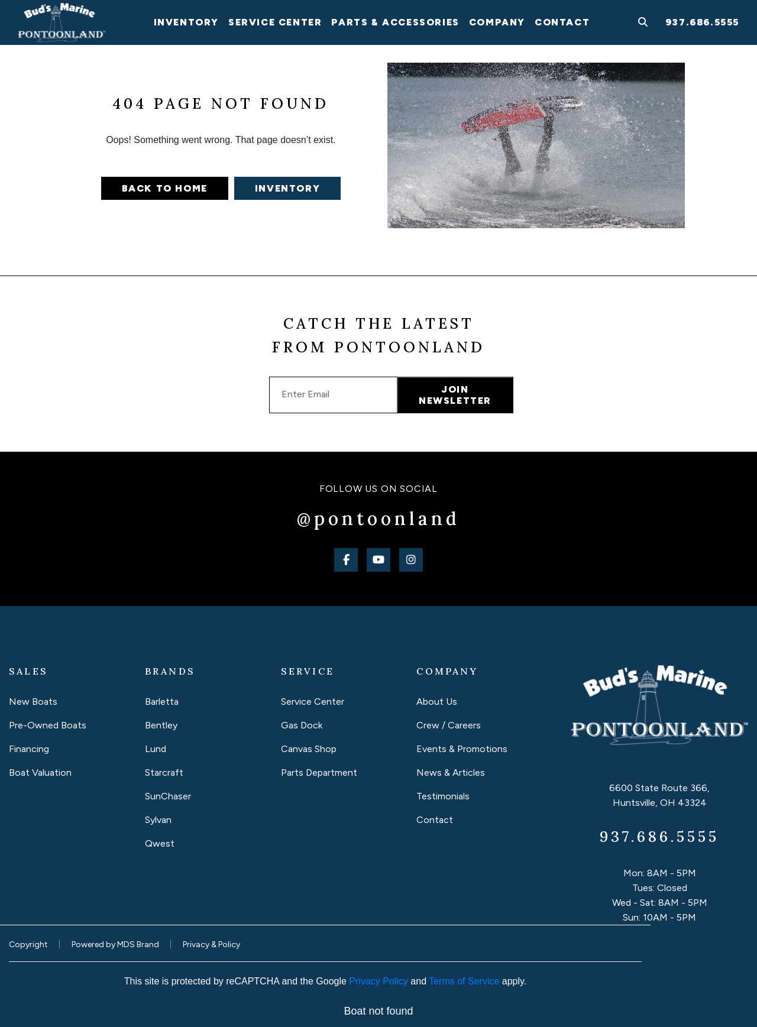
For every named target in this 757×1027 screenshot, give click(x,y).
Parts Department (319, 772)
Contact (562, 22)
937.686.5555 (702, 22)
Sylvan (158, 819)
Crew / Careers (448, 725)
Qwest (159, 843)
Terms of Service (464, 981)
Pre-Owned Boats (47, 725)
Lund (155, 748)
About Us (436, 701)
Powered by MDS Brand (115, 944)
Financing (29, 748)
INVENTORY (186, 22)
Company (497, 22)
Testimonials (443, 796)
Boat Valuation (40, 772)
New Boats (33, 701)
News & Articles (450, 772)
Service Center (312, 701)
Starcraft (164, 772)
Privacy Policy (378, 981)
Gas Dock (301, 725)
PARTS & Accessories (395, 22)
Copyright (28, 944)
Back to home (165, 188)
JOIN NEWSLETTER (455, 395)
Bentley (161, 725)
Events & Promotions (461, 748)
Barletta (162, 701)
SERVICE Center (275, 22)
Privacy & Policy (211, 944)
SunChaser (168, 796)
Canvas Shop (309, 748)
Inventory (287, 188)
